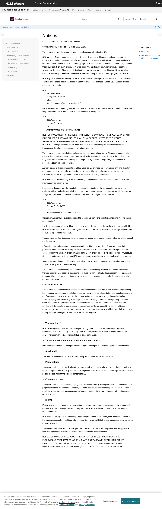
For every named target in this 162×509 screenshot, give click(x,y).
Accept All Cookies (130, 503)
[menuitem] (38, 10)
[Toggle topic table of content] (160, 33)
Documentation (78, 10)
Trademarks (144, 52)
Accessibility (12, 67)
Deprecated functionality (17, 59)
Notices (26, 27)
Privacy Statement (87, 506)
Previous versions (94, 10)
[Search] (118, 19)
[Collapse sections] (156, 27)
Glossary (108, 10)
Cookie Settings (110, 503)
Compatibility (12, 51)
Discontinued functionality (18, 63)
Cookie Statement (67, 506)
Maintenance (12, 47)
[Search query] (100, 19)
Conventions (12, 71)
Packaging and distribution (18, 55)
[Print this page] (159, 27)
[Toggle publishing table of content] (2, 33)
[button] (4, 43)
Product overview (39, 10)
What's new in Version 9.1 (59, 10)
